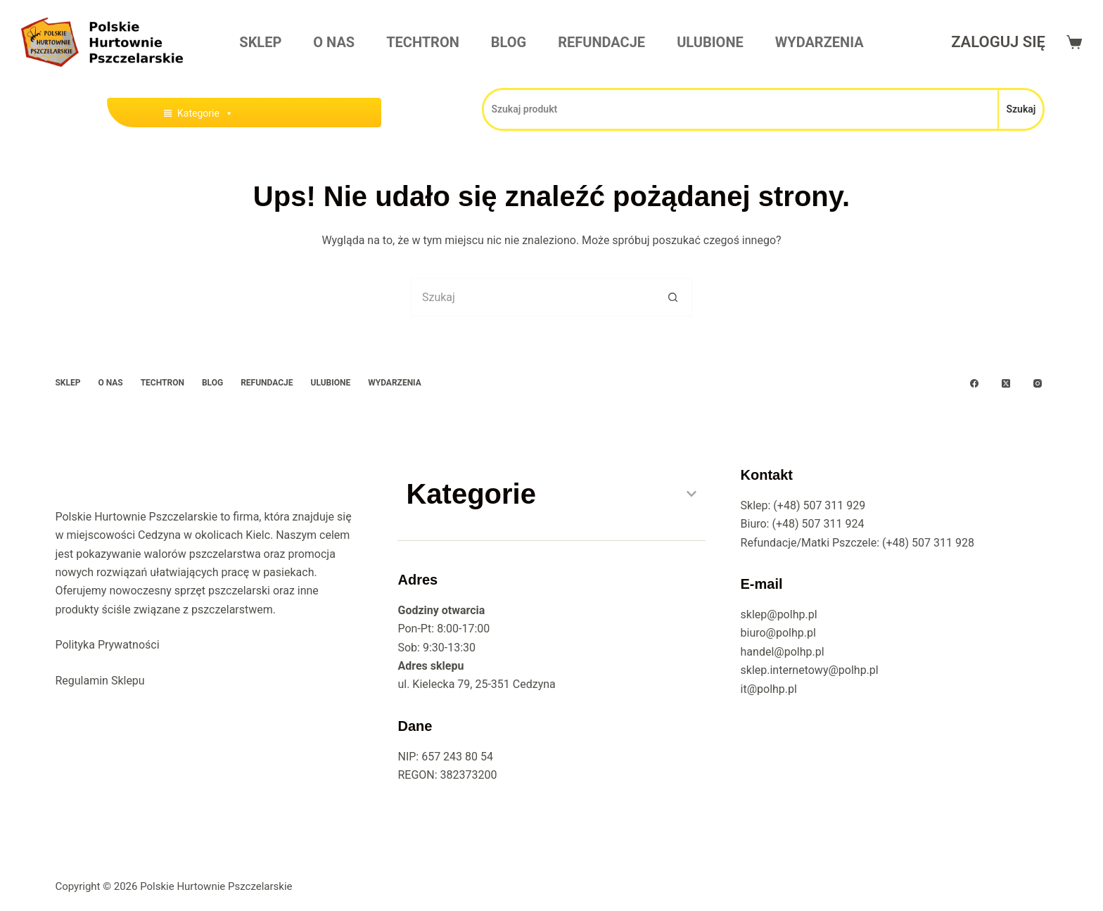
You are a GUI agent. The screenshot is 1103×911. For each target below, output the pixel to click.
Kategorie (205, 113)
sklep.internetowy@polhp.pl (810, 670)
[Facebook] (974, 383)
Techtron (422, 42)
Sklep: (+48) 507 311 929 (803, 505)
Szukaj (1020, 109)
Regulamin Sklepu (99, 680)
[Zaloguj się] (998, 42)
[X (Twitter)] (1005, 383)
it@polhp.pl (769, 689)
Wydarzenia (819, 42)
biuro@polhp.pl (778, 632)
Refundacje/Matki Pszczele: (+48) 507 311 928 (857, 542)
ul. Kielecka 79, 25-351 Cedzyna (476, 684)
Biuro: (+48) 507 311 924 (803, 523)
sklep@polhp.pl (779, 614)
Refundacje (601, 42)
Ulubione (710, 42)
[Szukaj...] (532, 297)
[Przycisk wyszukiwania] (672, 297)
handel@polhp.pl (782, 651)
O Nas (334, 42)
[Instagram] (1037, 383)
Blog (508, 42)
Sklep (260, 42)
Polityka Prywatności (107, 644)
